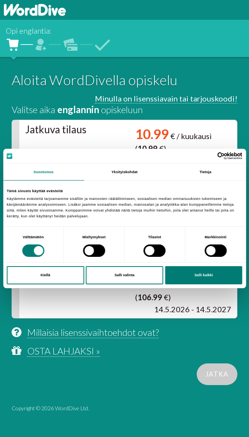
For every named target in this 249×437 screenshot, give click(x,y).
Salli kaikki (203, 275)
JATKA (217, 374)
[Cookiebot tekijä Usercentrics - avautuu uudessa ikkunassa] (208, 156)
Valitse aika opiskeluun (77, 109)
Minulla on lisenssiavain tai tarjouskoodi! (166, 98)
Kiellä (45, 275)
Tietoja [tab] (205, 172)
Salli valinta (125, 275)
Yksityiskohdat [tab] (124, 172)
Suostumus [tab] (44, 172)
